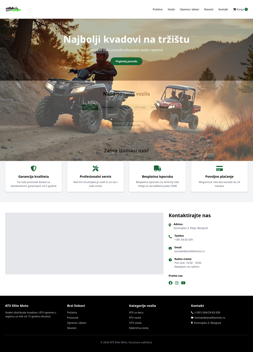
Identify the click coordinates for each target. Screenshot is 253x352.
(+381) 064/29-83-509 (207, 312)
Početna (158, 9)
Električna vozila (138, 328)
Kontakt (223, 9)
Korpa (240, 9)
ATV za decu (136, 312)
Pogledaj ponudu (126, 61)
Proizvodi (72, 317)
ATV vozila (135, 317)
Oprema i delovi (189, 9)
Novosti (208, 9)
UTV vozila (135, 323)
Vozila (171, 9)
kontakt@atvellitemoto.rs (210, 317)
